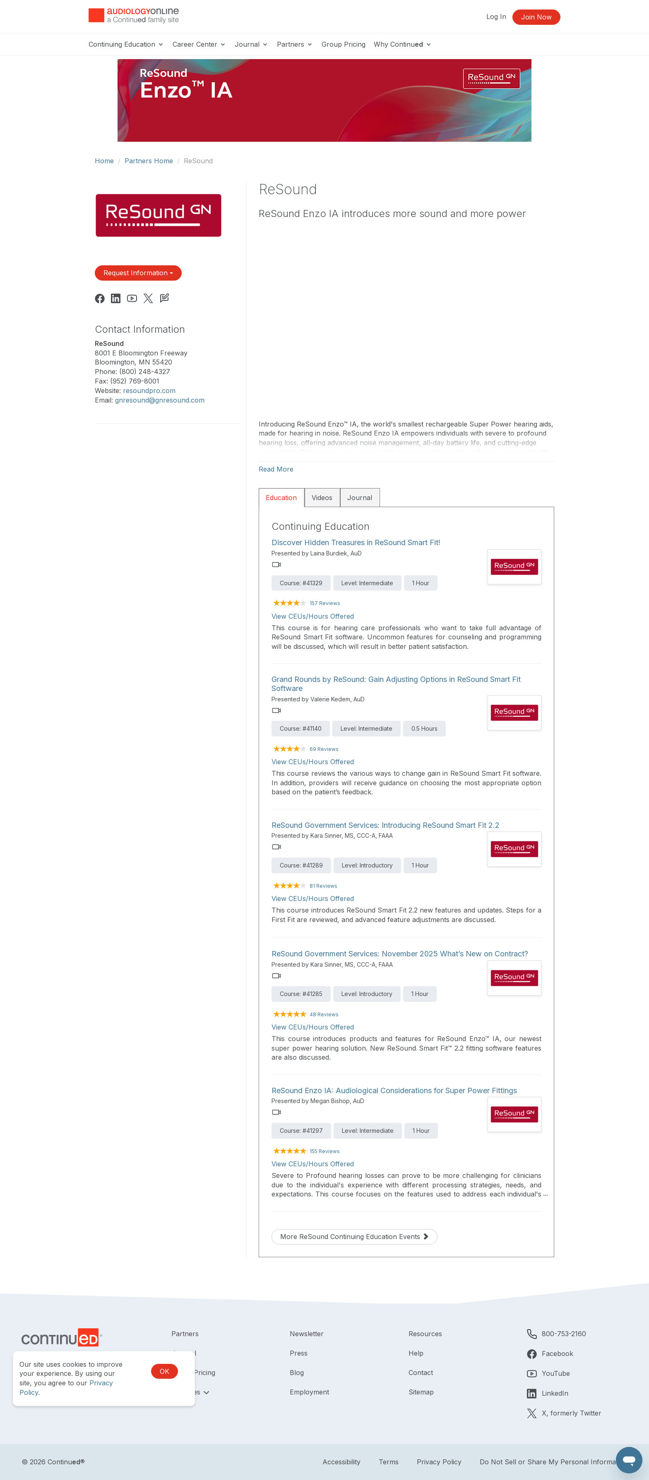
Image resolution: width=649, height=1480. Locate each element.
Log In (496, 16)
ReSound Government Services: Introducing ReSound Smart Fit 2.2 (386, 825)
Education (281, 497)
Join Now (536, 17)
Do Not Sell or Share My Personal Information (553, 1462)
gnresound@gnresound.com (159, 400)
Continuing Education (126, 44)
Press (299, 1353)
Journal (252, 44)
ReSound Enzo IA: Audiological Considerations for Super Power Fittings (394, 1090)
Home (104, 161)
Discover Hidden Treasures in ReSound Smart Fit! (356, 542)
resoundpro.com (149, 390)
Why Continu (403, 44)
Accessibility (341, 1462)
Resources (425, 1334)
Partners (295, 44)
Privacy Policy (439, 1462)
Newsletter (307, 1334)
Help (416, 1353)
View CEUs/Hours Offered (313, 616)
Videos (322, 497)
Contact (421, 1372)
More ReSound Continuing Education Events (354, 1236)
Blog (297, 1372)
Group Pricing (343, 44)
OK (164, 1371)
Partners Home (149, 161)
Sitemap (421, 1392)
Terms (389, 1462)
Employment (309, 1392)
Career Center (199, 44)
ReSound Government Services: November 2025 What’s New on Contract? (400, 953)
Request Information (138, 273)
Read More (276, 469)
